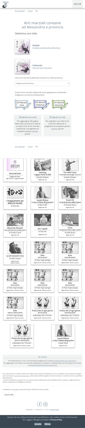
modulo (35, 131)
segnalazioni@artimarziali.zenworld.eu (43, 365)
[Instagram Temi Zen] (45, 404)
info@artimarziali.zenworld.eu (65, 361)
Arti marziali (20, 11)
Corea (30, 11)
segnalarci (16, 389)
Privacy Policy (54, 410)
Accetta (38, 424)
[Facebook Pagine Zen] (39, 404)
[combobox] (42, 83)
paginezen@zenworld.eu (22, 376)
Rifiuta (47, 424)
